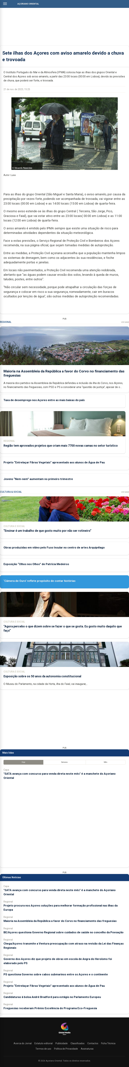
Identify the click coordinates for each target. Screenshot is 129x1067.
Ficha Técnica (108, 1043)
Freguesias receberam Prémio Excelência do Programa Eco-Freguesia (50, 1008)
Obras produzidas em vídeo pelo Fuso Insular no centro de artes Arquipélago (54, 547)
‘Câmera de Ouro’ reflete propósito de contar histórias (39, 581)
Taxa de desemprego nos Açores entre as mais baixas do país (44, 400)
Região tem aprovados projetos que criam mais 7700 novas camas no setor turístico (61, 445)
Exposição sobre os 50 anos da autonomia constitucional (42, 676)
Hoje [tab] (23, 762)
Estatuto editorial (43, 1043)
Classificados (77, 1043)
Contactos (92, 1043)
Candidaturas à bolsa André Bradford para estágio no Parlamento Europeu (52, 997)
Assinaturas (87, 1048)
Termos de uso (43, 1048)
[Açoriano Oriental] (64, 1035)
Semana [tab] (64, 762)
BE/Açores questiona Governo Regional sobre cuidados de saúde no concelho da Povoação (63, 932)
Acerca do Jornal (23, 1043)
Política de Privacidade (66, 1048)
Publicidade (61, 1043)
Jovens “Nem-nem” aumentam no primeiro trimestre (38, 479)
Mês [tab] (105, 762)
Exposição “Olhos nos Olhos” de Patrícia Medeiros (36, 564)
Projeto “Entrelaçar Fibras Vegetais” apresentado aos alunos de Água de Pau (54, 462)
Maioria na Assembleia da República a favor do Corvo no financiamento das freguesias (60, 921)
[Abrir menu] (5, 4)
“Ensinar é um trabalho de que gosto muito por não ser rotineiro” (47, 530)
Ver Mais (125, 322)
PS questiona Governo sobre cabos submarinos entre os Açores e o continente (56, 974)
